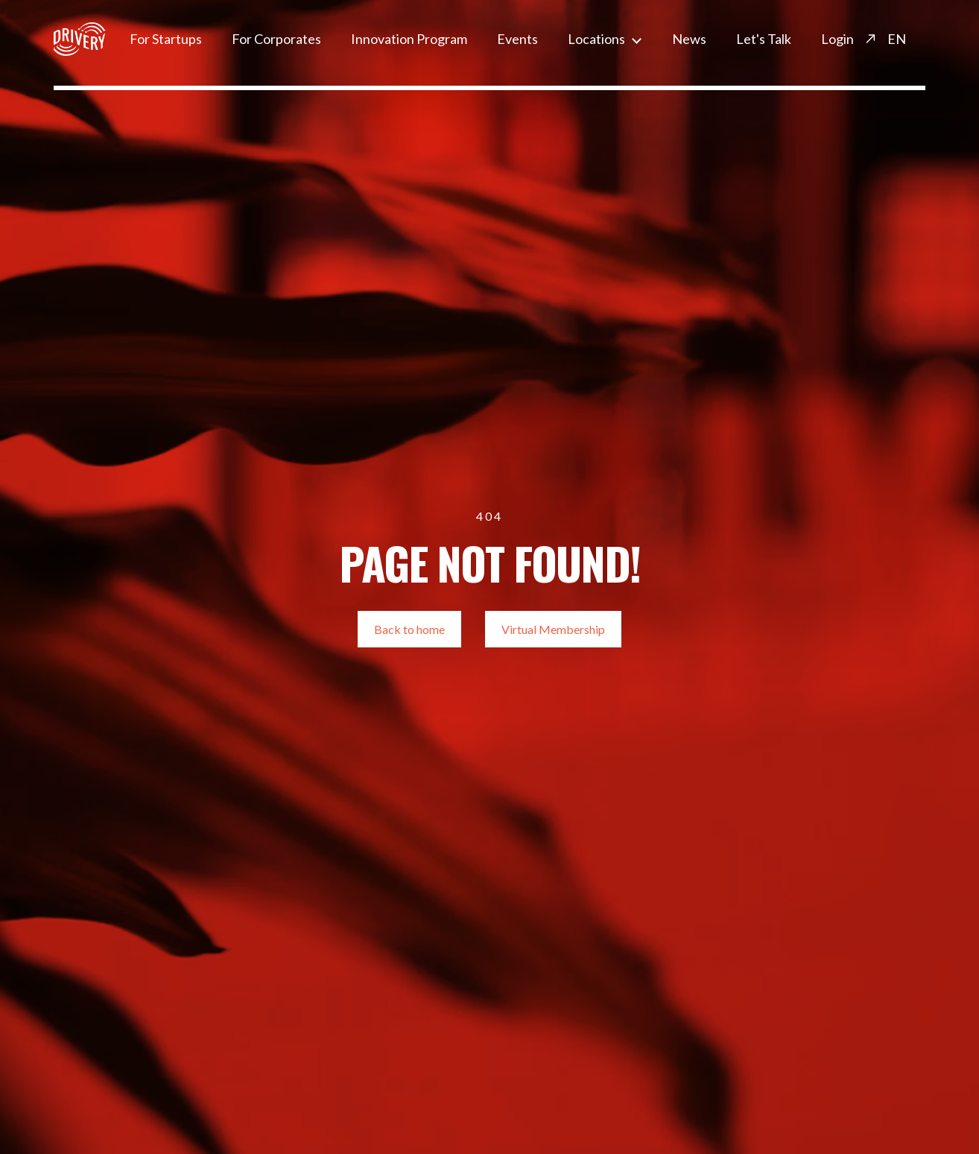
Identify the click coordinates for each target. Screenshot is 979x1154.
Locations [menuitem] (596, 39)
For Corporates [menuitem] (276, 39)
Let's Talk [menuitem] (763, 39)
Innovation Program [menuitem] (409, 39)
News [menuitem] (689, 39)
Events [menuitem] (517, 39)
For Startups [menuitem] (166, 39)
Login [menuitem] (837, 39)
